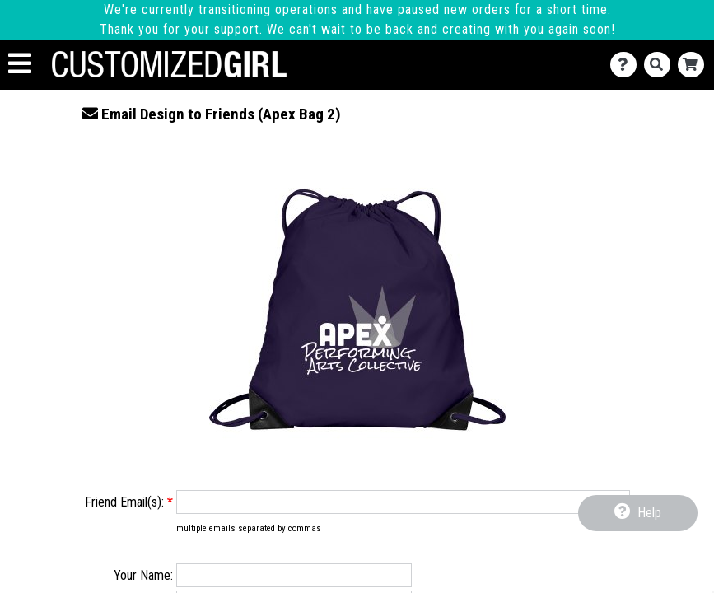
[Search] (661, 64)
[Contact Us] (627, 64)
